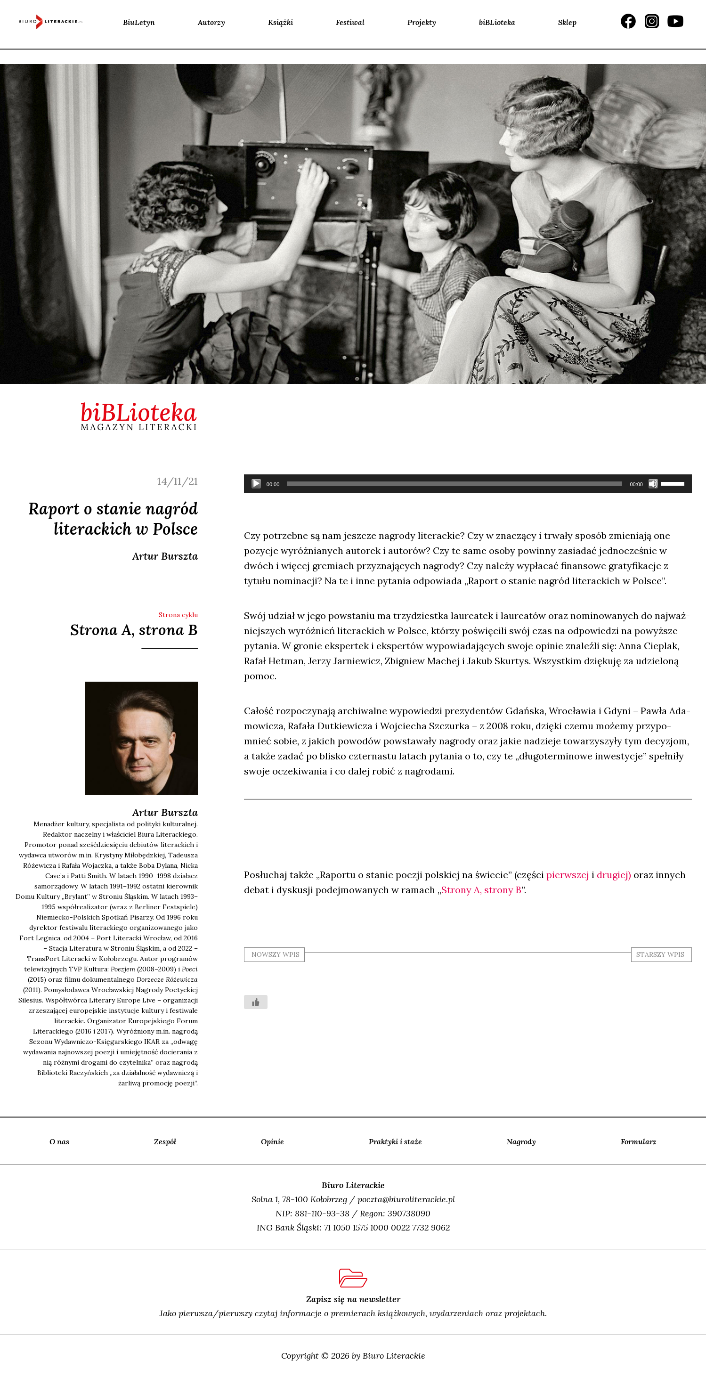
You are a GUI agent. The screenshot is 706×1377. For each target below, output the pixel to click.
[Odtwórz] (256, 484)
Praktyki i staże (395, 1141)
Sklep (567, 22)
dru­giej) (614, 874)
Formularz (639, 1141)
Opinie (272, 1141)
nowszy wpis (276, 954)
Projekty (421, 22)
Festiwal (350, 22)
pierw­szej (567, 874)
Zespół (165, 1141)
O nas (59, 1141)
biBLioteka (497, 22)
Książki (280, 22)
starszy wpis (660, 954)
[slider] (454, 483)
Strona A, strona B (134, 629)
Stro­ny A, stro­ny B (481, 890)
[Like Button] (256, 1002)
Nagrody (521, 1141)
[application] (468, 483)
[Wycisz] (653, 484)
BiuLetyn (139, 22)
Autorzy (211, 22)
